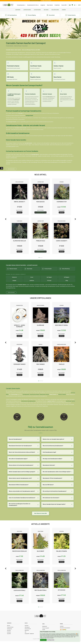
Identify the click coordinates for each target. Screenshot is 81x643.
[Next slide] (72, 221)
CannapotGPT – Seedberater (29, 635)
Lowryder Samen (27, 9)
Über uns (8, 627)
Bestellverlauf (44, 628)
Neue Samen (50, 5)
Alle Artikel (9, 632)
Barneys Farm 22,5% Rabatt (35, 0)
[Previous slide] (8, 221)
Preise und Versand (10, 629)
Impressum (9, 634)
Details (19, 214)
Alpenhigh (61, 628)
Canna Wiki (64, 5)
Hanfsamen (17, 9)
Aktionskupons (27, 629)
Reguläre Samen (55, 9)
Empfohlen (57, 5)
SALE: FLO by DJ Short (46, 0)
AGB (25, 634)
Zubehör (64, 9)
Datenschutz (27, 632)
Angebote (43, 5)
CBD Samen (46, 9)
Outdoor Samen (37, 9)
